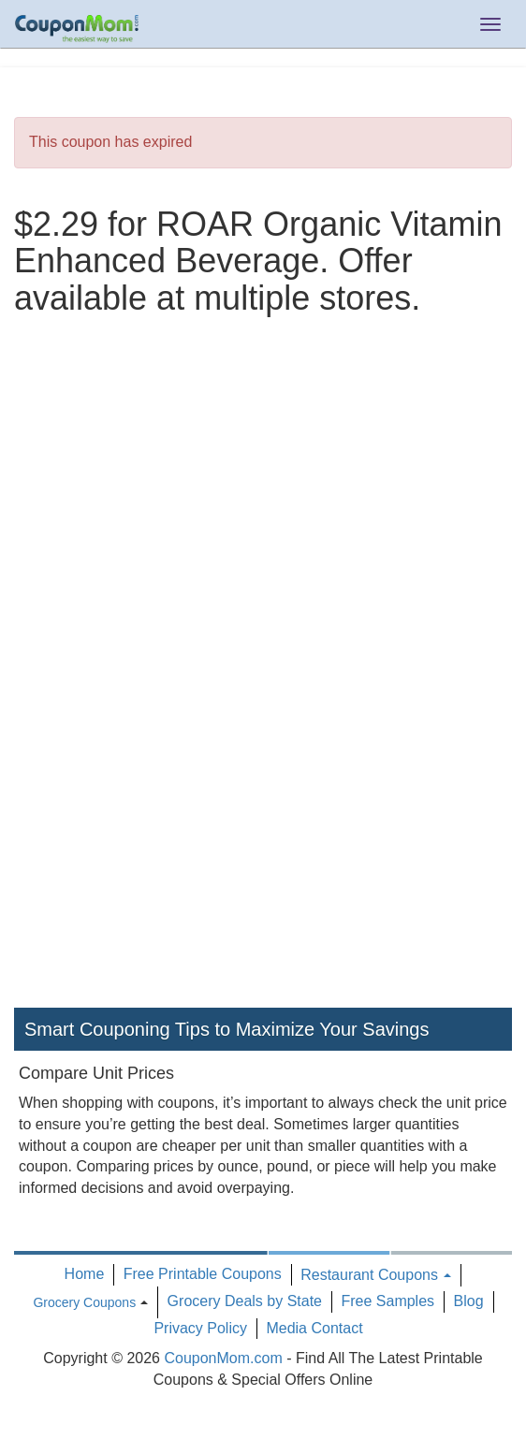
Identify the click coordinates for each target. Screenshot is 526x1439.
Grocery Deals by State (245, 1301)
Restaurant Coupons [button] (375, 1275)
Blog (469, 1301)
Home (85, 1274)
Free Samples (387, 1301)
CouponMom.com (223, 1358)
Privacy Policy (200, 1328)
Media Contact (314, 1328)
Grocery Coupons (84, 1302)
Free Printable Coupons (203, 1274)
